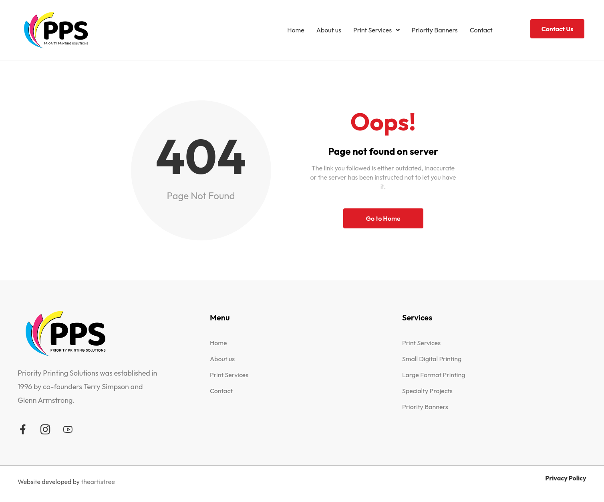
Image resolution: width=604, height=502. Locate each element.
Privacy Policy (565, 478)
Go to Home (383, 218)
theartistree (98, 482)
